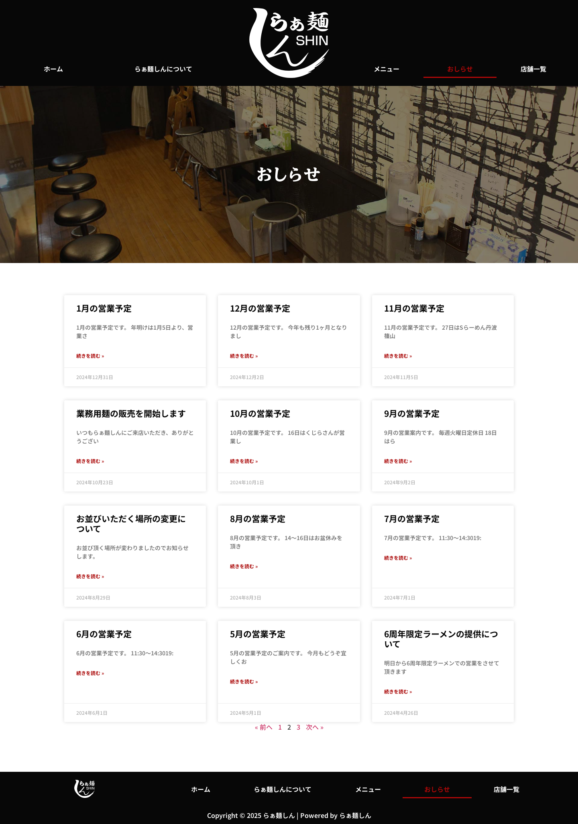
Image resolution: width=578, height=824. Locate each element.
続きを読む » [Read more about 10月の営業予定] (244, 460)
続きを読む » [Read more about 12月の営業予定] (244, 355)
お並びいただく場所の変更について (131, 523)
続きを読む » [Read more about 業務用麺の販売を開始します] (90, 460)
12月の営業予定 (260, 308)
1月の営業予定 (104, 308)
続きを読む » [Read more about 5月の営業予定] (244, 681)
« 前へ (264, 727)
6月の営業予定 (104, 634)
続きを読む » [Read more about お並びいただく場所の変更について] (90, 576)
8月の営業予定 (257, 518)
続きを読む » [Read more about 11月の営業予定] (398, 355)
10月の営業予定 (260, 413)
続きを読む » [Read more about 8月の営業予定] (244, 566)
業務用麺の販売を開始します (131, 413)
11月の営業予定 (414, 308)
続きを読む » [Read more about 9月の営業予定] (398, 460)
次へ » (315, 727)
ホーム (53, 68)
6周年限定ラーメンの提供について (441, 639)
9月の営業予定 (412, 413)
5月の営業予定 (257, 634)
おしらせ (460, 68)
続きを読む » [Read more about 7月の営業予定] (398, 557)
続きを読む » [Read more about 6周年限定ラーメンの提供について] (398, 691)
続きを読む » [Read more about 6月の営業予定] (90, 672)
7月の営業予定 (412, 518)
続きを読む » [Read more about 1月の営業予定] (90, 355)
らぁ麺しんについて (163, 68)
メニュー (386, 68)
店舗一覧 (533, 68)
